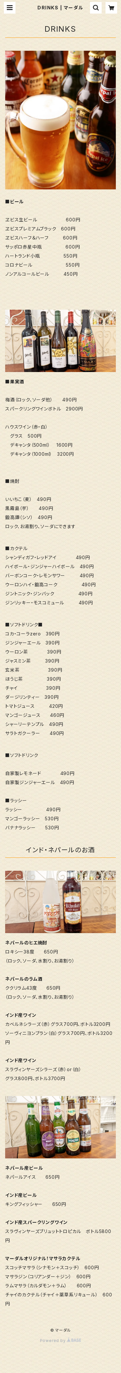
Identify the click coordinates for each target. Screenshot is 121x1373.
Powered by (60, 1340)
